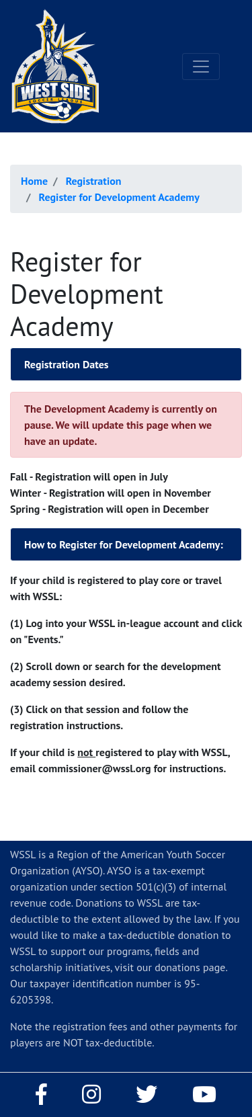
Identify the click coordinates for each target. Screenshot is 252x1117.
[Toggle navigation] (201, 66)
